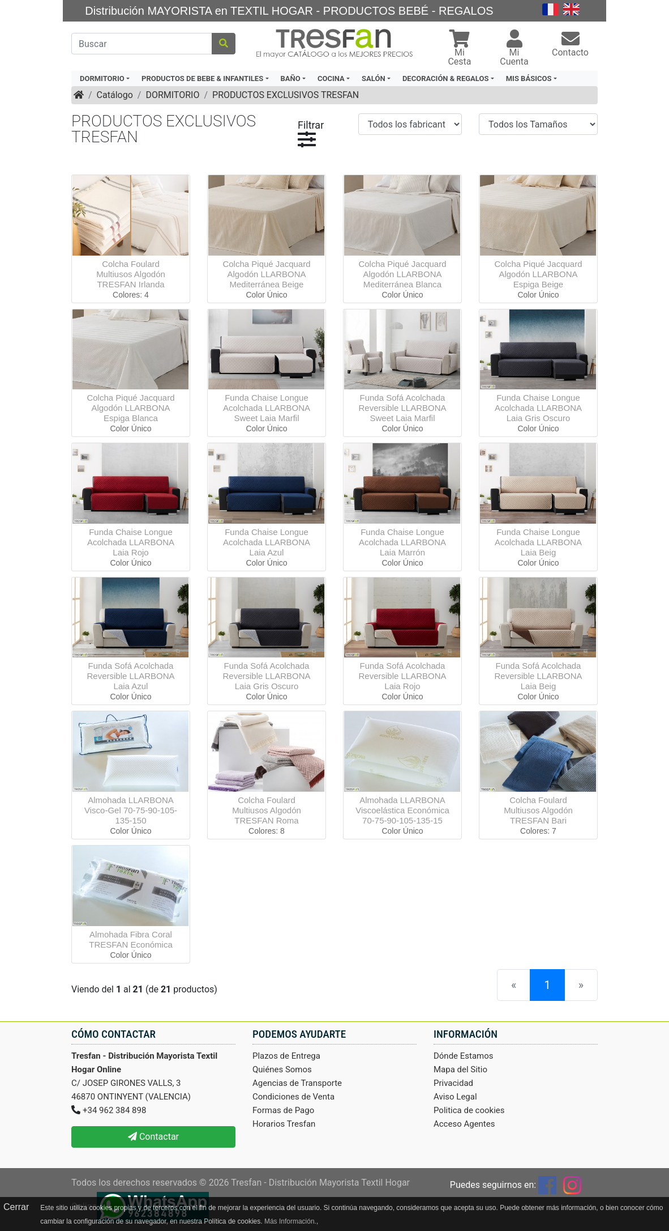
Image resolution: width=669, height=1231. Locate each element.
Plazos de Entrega (286, 1056)
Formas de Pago (283, 1110)
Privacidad (453, 1083)
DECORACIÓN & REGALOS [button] (445, 78)
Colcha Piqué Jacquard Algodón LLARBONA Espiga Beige (538, 274)
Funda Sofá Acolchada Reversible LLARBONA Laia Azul (130, 676)
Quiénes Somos (282, 1069)
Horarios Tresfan (283, 1124)
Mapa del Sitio (460, 1069)
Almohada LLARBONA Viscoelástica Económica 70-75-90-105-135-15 (402, 810)
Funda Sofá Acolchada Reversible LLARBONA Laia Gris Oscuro (266, 676)
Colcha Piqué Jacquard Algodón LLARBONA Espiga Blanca (130, 408)
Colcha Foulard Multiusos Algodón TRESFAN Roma (266, 810)
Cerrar (16, 1207)
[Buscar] (141, 43)
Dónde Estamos (464, 1056)
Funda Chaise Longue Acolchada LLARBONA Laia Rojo (130, 542)
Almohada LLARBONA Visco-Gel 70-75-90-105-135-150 (130, 810)
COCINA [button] (331, 78)
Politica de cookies (469, 1110)
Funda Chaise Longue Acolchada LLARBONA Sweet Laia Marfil (266, 408)
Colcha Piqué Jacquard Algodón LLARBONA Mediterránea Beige (266, 274)
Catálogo (115, 95)
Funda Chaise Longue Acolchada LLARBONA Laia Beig (538, 542)
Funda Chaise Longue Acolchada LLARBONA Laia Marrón (402, 542)
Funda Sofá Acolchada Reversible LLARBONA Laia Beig (538, 676)
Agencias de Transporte (297, 1083)
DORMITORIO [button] (102, 78)
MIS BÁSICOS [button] (529, 78)
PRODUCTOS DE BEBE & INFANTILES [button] (202, 78)
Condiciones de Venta (293, 1097)
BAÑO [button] (291, 78)
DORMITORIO (172, 95)
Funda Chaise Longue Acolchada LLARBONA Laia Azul (266, 542)
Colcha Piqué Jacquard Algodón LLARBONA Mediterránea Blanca (402, 274)
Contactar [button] (153, 1136)
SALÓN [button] (373, 78)
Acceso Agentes (464, 1124)
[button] (460, 49)
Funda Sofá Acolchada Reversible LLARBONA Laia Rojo (402, 676)
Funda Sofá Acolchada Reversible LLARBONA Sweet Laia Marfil (402, 408)
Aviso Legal (455, 1097)
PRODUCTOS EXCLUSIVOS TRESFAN (285, 95)
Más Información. (290, 1221)
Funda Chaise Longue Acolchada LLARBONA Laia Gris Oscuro (538, 408)
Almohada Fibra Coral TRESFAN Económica (131, 939)
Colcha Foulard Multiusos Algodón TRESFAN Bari (538, 810)
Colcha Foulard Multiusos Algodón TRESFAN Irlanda (130, 274)
